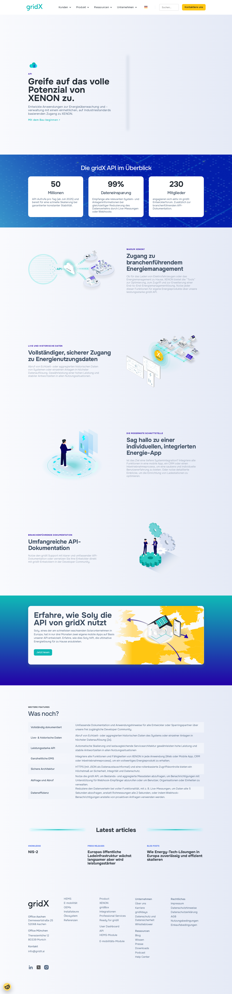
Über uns (140, 903)
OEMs (67, 907)
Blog (138, 935)
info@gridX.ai (36, 951)
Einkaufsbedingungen (184, 925)
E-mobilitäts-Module (112, 941)
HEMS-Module (108, 935)
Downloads (142, 948)
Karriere (140, 908)
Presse (139, 944)
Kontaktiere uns (194, 7)
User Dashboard (109, 926)
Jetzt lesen (42, 652)
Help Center (142, 957)
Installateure (71, 911)
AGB (173, 916)
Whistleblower (144, 924)
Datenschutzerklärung (184, 912)
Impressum (177, 903)
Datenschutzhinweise (184, 908)
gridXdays (141, 912)
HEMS (67, 898)
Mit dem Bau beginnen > (44, 120)
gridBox (104, 907)
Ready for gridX (109, 920)
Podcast (140, 952)
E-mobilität (70, 903)
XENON (103, 903)
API (101, 930)
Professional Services (112, 916)
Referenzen (71, 920)
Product (104, 898)
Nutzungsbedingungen (184, 920)
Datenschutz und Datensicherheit (145, 918)
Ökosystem (70, 916)
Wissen (139, 939)
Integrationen (107, 911)
